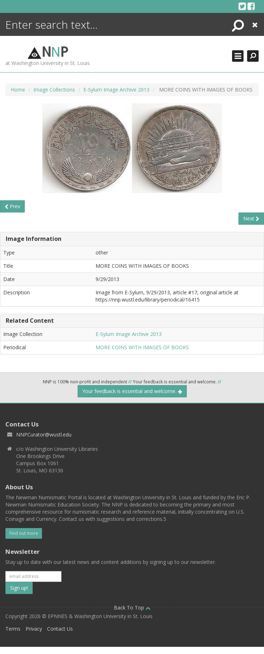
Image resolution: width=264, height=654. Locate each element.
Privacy (34, 628)
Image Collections (54, 89)
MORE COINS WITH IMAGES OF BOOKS (142, 347)
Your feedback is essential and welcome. (132, 391)
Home (18, 89)
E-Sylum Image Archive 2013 (116, 89)
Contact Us (60, 628)
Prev (12, 206)
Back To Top (132, 607)
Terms (12, 628)
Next (251, 218)
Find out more (23, 533)
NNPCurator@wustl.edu (43, 434)
